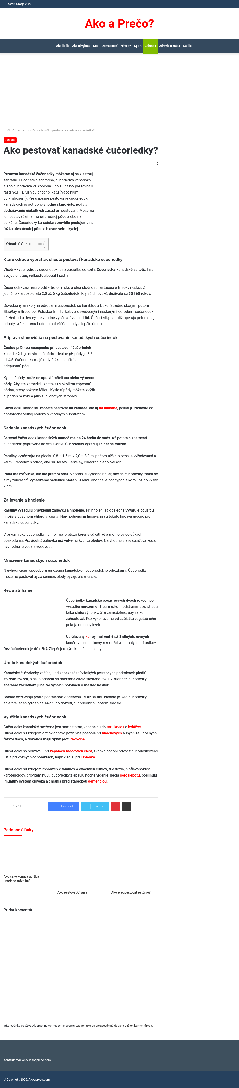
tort (109, 727)
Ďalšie (187, 46)
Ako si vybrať (81, 46)
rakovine (77, 739)
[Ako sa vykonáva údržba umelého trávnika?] (27, 856)
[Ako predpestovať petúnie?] (134, 864)
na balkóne (108, 408)
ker (88, 636)
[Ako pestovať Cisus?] (80, 864)
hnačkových (112, 733)
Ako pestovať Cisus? (72, 892)
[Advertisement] (119, 92)
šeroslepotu (130, 775)
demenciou (97, 781)
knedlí (119, 727)
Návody (126, 46)
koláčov (134, 727)
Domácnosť (109, 46)
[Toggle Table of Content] (38, 244)
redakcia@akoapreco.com (33, 1060)
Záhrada (150, 46)
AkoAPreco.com (16, 130)
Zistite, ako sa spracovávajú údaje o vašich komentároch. (114, 1025)
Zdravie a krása (169, 46)
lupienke (88, 757)
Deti (95, 46)
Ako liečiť (62, 46)
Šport (138, 46)
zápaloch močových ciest (71, 751)
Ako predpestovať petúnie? (131, 892)
